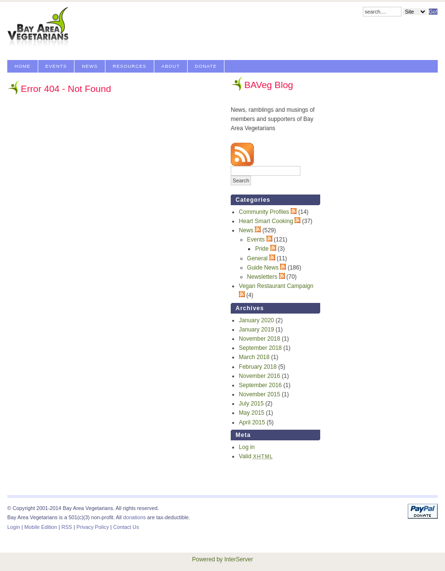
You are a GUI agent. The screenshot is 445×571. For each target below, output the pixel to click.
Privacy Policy (92, 527)
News (90, 66)
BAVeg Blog (268, 85)
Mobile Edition (40, 527)
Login (13, 527)
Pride (261, 248)
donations (134, 517)
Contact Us (126, 527)
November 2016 (259, 376)
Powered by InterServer (222, 559)
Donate (206, 66)
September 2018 (260, 348)
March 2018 (254, 357)
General (257, 258)
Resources (130, 66)
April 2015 (252, 422)
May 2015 (252, 412)
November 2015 (259, 394)
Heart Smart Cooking (266, 221)
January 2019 (256, 329)
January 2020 (256, 320)
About (171, 66)
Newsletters (262, 276)
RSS (66, 527)
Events (56, 66)
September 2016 (260, 385)
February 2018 (258, 366)
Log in (247, 447)
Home (22, 66)
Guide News (263, 267)
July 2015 (251, 403)
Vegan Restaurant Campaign (276, 286)
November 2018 (259, 338)
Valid (256, 456)
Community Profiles (264, 212)
